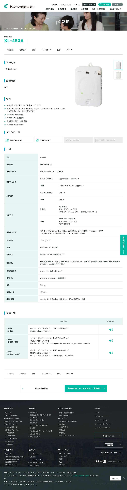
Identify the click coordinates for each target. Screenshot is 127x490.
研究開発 (33, 428)
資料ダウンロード (11, 424)
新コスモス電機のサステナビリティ (65, 454)
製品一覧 (23, 28)
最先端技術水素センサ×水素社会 (37, 418)
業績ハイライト (64, 415)
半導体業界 (10, 441)
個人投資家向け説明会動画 (68, 421)
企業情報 (32, 450)
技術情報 (32, 409)
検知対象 (10, 50)
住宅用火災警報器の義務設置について (12, 460)
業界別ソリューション (12, 430)
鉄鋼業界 (10, 444)
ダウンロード (46, 50)
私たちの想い (34, 465)
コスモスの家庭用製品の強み (15, 457)
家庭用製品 (14, 28)
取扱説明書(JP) (45, 140)
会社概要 (33, 457)
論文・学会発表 (35, 437)
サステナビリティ (65, 450)
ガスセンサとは (35, 434)
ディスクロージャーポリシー (68, 435)
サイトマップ (99, 416)
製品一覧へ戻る (41, 388)
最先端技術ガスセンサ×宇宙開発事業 (39, 424)
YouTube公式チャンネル (115, 461)
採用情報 (54, 5)
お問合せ (105, 4)
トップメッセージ (36, 454)
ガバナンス (63, 465)
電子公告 (62, 430)
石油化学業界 (11, 435)
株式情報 (62, 424)
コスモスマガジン (65, 5)
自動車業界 (10, 433)
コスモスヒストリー (36, 459)
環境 (60, 459)
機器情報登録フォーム (12, 418)
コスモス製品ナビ (11, 415)
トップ (6, 28)
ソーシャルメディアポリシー (103, 424)
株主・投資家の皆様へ (66, 413)
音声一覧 (69, 50)
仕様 (58, 50)
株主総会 (62, 433)
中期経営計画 (63, 427)
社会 (60, 462)
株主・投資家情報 (65, 409)
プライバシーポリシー (102, 420)
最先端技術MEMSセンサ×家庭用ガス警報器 (40, 413)
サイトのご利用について (102, 427)
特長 (33, 50)
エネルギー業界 (12, 438)
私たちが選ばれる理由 (37, 462)
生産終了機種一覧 (11, 427)
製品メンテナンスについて (14, 421)
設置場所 (23, 50)
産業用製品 (8, 409)
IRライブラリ (63, 418)
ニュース (77, 5)
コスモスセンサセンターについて (41, 431)
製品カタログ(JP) (16, 140)
